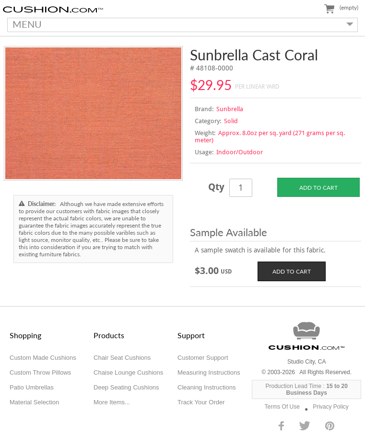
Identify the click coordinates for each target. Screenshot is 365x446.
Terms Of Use (282, 406)
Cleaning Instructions (206, 387)
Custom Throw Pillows (40, 372)
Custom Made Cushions (43, 357)
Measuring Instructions (208, 372)
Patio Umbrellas (32, 387)
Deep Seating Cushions (126, 387)
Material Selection (34, 402)
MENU (180, 24)
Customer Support (202, 357)
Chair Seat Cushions (122, 357)
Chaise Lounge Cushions (128, 372)
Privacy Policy (331, 406)
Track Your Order (201, 402)
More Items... (112, 402)
